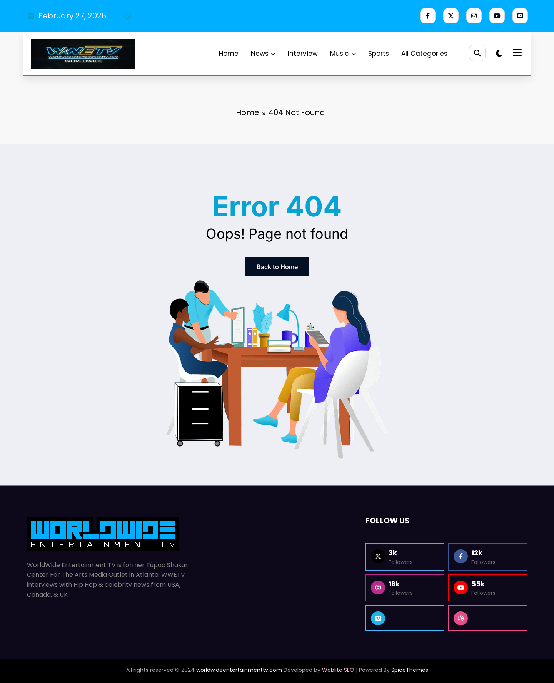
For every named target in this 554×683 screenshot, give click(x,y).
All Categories (423, 53)
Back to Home (277, 267)
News (262, 53)
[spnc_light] (499, 53)
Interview (302, 53)
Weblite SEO (338, 670)
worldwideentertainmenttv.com (239, 670)
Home (227, 53)
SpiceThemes (409, 670)
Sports (377, 53)
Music (342, 53)
